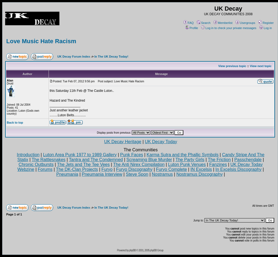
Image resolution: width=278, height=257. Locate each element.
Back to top (15, 122)
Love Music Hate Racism (41, 41)
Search (203, 22)
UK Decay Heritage (122, 141)
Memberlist (223, 22)
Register (266, 22)
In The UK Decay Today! (111, 56)
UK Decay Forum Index (73, 56)
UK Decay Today (161, 141)
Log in (266, 28)
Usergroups (245, 22)
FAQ (189, 22)
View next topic (260, 66)
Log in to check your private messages (228, 28)
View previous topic (232, 66)
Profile (192, 28)
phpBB (132, 250)
